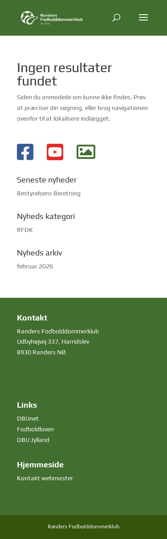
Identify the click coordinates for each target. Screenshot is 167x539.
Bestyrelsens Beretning (49, 193)
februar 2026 (35, 266)
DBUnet (28, 418)
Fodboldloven (35, 429)
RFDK (25, 229)
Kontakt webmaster (45, 478)
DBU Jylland (33, 439)
